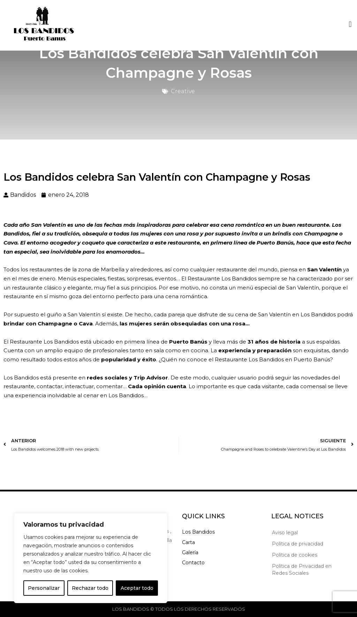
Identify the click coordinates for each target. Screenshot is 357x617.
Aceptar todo (137, 588)
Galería (190, 552)
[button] (350, 23)
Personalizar (44, 588)
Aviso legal (285, 532)
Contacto (193, 562)
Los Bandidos (198, 532)
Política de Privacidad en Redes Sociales (302, 569)
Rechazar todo (90, 588)
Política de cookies (294, 555)
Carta (188, 542)
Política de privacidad (297, 544)
